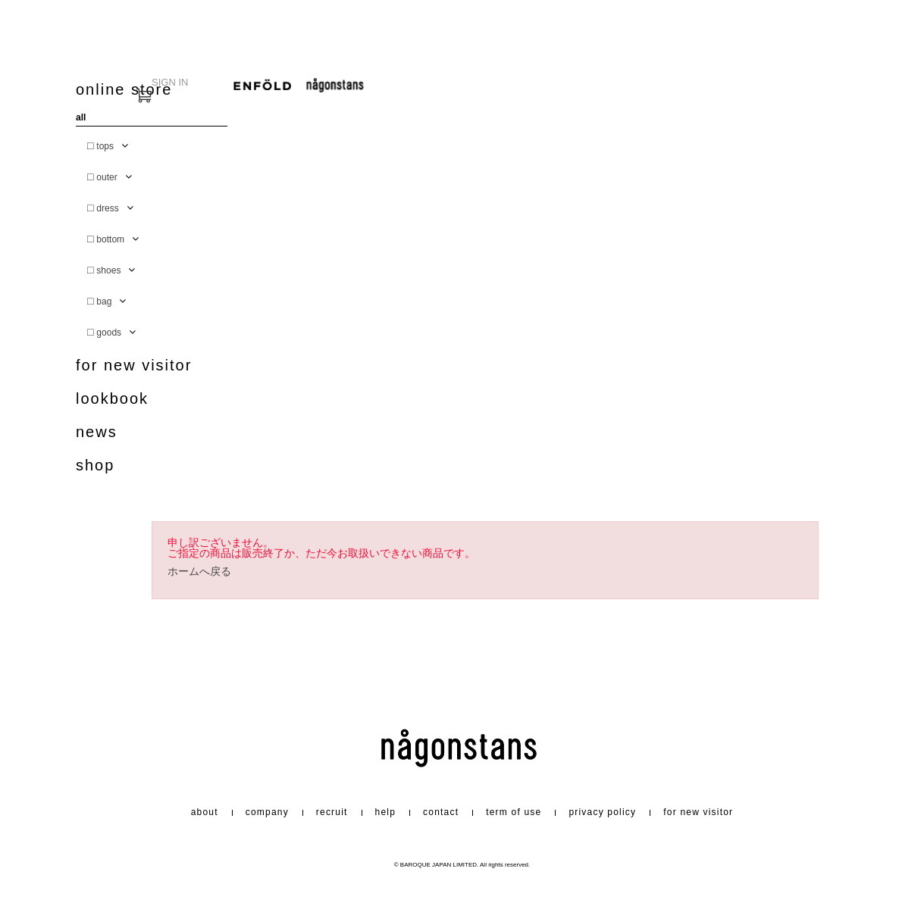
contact (441, 812)
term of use (513, 812)
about (204, 812)
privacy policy (602, 812)
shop (95, 465)
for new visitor (134, 365)
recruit (332, 812)
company (267, 812)
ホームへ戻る (199, 571)
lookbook (112, 399)
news (96, 432)
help (385, 812)
